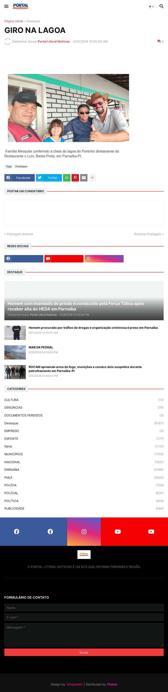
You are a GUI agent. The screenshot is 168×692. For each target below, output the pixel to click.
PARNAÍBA (84, 470)
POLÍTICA (84, 501)
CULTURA (84, 400)
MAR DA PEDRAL (41, 347)
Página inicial (13, 21)
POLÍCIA (84, 485)
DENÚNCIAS (84, 407)
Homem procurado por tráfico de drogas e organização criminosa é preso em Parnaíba (93, 327)
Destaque (33, 21)
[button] (6, 6)
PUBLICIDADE (84, 508)
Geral (84, 446)
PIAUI (84, 477)
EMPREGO (84, 431)
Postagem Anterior (20, 234)
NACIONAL (84, 462)
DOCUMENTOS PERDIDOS (84, 415)
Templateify (74, 684)
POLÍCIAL (84, 493)
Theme (112, 684)
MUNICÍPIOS (84, 454)
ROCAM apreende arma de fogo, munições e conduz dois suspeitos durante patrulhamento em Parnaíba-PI (85, 369)
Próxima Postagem (147, 234)
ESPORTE (84, 439)
